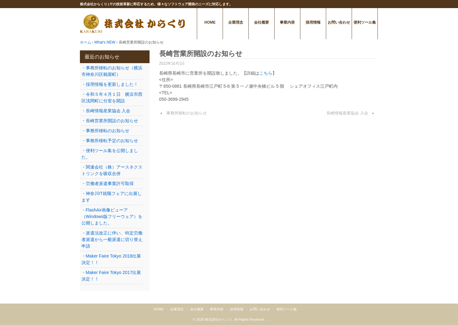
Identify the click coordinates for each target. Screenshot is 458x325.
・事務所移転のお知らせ (105, 130)
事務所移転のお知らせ (186, 113)
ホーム (85, 42)
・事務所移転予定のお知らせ (109, 140)
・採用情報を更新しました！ (109, 84)
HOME (209, 22)
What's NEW (104, 42)
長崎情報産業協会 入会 (347, 113)
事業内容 (287, 22)
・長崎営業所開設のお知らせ (109, 120)
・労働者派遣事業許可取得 (107, 183)
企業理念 (235, 22)
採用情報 (313, 22)
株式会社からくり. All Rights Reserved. (235, 319)
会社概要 (261, 22)
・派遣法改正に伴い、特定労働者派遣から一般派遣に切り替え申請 (111, 239)
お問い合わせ (339, 22)
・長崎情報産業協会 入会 (106, 110)
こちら (265, 73)
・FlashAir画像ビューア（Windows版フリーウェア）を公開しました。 (112, 216)
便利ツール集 (365, 22)
